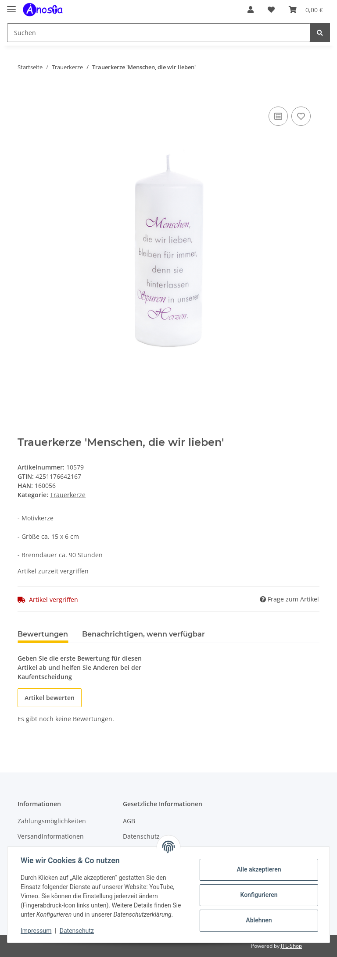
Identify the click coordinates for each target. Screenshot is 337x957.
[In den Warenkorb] (25, 95)
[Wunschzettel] (271, 9)
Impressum (37, 930)
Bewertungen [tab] (43, 634)
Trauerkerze (68, 495)
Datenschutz (78, 930)
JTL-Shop (291, 946)
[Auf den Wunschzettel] (301, 116)
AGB (129, 821)
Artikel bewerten (50, 698)
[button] (250, 9)
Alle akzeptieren (258, 869)
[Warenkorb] (306, 9)
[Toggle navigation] (11, 5)
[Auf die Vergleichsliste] (278, 116)
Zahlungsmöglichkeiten (52, 821)
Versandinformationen (51, 836)
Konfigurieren (257, 894)
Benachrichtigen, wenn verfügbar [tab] (143, 634)
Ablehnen (258, 920)
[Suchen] (158, 32)
